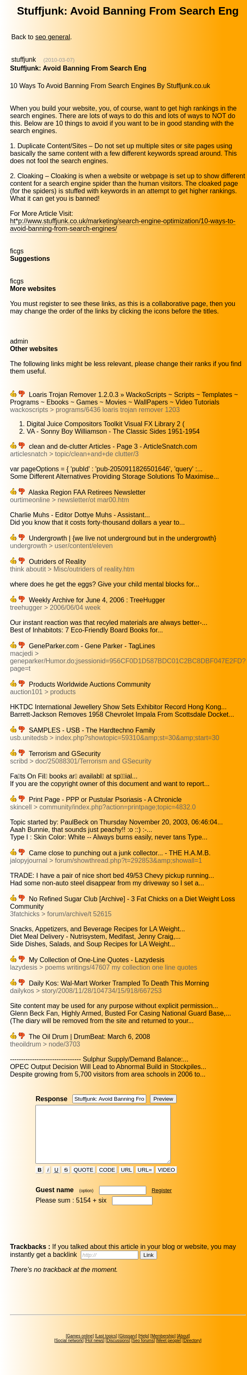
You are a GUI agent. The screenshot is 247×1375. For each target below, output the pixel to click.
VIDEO (166, 1181)
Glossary (128, 1347)
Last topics (106, 1347)
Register (162, 1201)
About (183, 1347)
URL (127, 1181)
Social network (68, 1352)
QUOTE (83, 1181)
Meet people (168, 1352)
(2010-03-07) (59, 60)
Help (144, 1347)
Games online (80, 1347)
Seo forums (143, 1352)
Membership (163, 1347)
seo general (52, 36)
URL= (145, 1181)
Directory (192, 1352)
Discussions (118, 1352)
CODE (107, 1181)
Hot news (94, 1352)
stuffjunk (23, 59)
